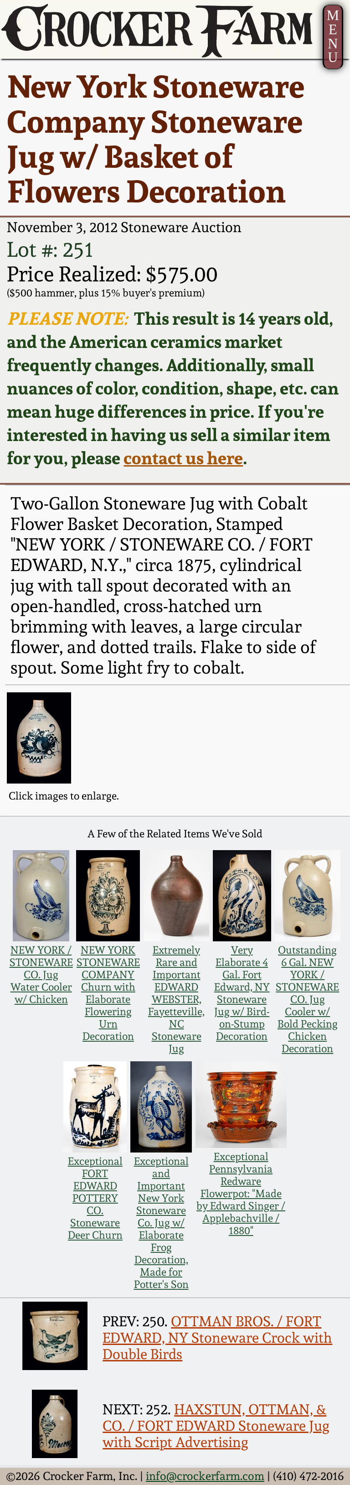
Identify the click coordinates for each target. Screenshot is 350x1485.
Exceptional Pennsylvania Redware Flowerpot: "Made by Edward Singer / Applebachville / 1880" (240, 1193)
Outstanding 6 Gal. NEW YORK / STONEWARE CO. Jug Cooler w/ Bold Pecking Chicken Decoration (307, 999)
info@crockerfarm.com (205, 1476)
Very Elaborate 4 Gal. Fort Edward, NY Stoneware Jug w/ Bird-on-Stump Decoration (242, 993)
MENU (333, 36)
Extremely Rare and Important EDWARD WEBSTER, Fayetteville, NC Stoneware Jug (176, 999)
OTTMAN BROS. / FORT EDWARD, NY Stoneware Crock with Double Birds (217, 1337)
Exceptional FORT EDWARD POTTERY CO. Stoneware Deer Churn (95, 1198)
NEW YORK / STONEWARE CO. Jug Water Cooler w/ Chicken (41, 974)
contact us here (183, 457)
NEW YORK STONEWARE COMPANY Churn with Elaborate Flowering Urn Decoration (108, 993)
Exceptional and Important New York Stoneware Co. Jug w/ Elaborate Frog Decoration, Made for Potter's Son (161, 1222)
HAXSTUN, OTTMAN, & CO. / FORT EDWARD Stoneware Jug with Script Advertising (216, 1425)
